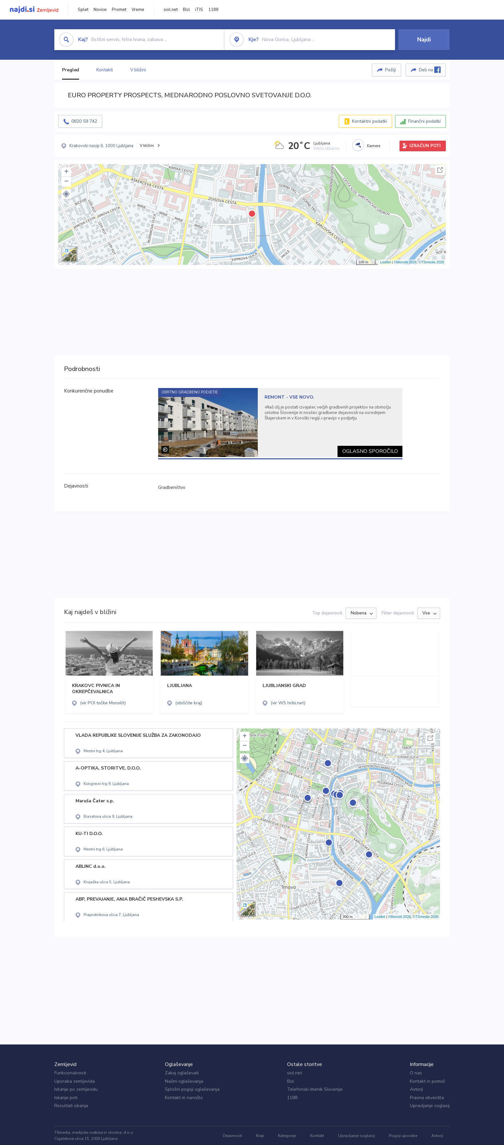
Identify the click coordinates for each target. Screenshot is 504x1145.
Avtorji (416, 1089)
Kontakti (104, 70)
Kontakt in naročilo (184, 1098)
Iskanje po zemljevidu (76, 1089)
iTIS (199, 10)
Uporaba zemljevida (74, 1081)
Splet (83, 10)
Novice (100, 10)
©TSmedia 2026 (431, 262)
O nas (416, 1073)
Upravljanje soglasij (430, 1106)
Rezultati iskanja (71, 1106)
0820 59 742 (84, 121)
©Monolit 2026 (405, 262)
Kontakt (317, 1135)
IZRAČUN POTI (425, 146)
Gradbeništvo (171, 487)
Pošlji (390, 70)
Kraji (260, 1135)
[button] (66, 194)
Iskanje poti (65, 1098)
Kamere (373, 145)
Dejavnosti (232, 1135)
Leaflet (385, 262)
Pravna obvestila (427, 1098)
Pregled (70, 70)
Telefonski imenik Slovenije (315, 1089)
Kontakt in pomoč (427, 1081)
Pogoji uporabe (403, 1135)
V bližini (138, 70)
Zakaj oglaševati (182, 1073)
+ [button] (66, 172)
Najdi (424, 39)
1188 (213, 10)
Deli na (430, 69)
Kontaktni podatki (369, 121)
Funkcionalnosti (70, 1073)
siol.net (171, 10)
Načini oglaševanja (184, 1081)
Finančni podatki (424, 121)
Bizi (186, 10)
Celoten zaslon (440, 170)
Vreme (137, 10)
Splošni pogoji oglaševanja (192, 1089)
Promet (119, 10)
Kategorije (287, 1135)
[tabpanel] (280, 422)
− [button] (66, 182)
